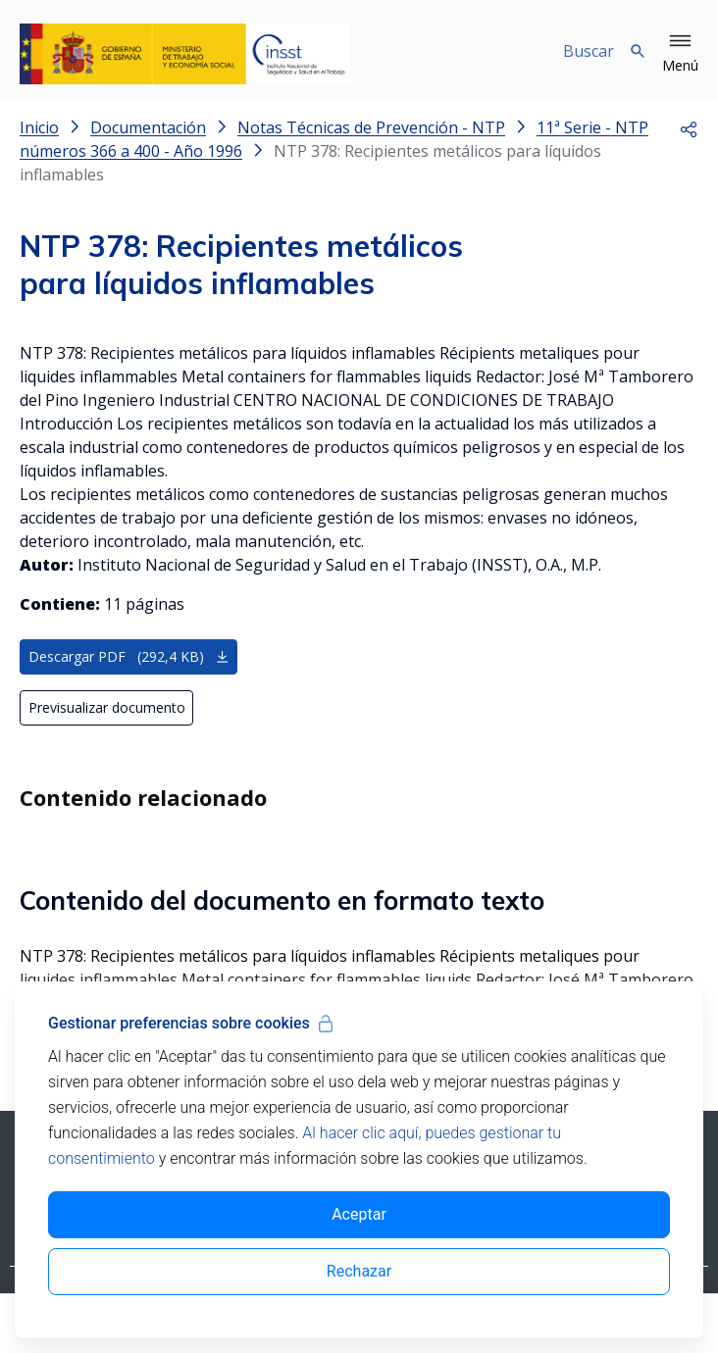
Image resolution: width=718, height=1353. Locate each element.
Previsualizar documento (106, 707)
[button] (680, 53)
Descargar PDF (129, 656)
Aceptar (359, 1214)
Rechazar (359, 1271)
